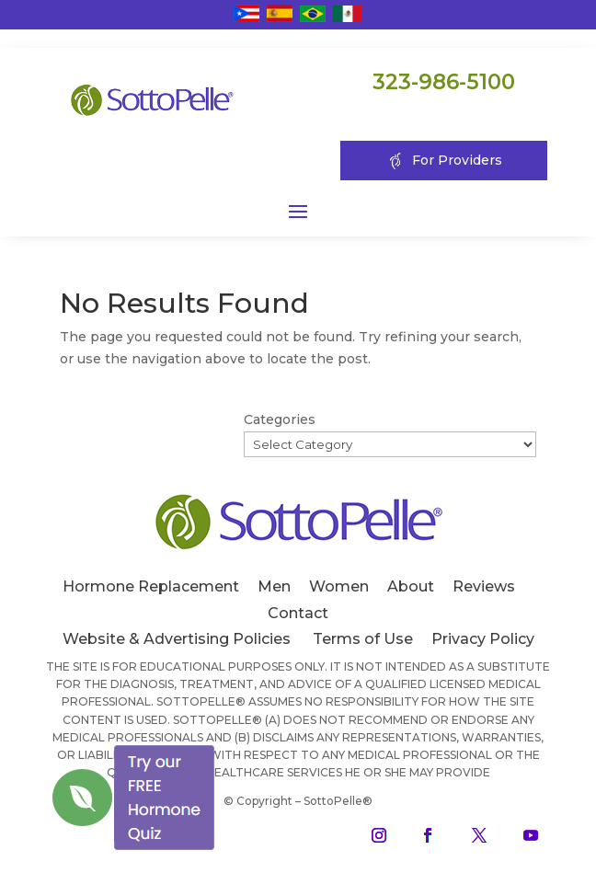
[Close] (215, 745)
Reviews (484, 586)
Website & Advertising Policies (177, 639)
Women (339, 586)
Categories (279, 419)
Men (274, 586)
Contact (298, 613)
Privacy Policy (482, 639)
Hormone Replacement (151, 586)
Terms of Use (363, 639)
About (410, 586)
